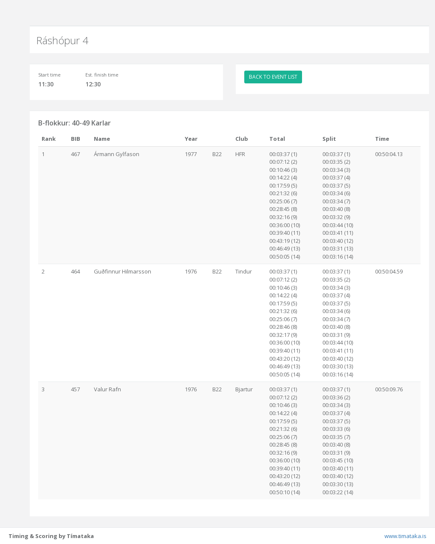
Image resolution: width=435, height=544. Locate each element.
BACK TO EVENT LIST (273, 76)
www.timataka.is (405, 536)
